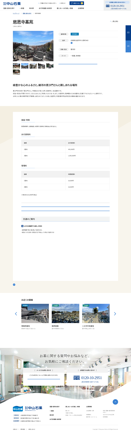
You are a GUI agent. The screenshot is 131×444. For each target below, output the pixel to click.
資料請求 (22, 439)
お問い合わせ (65, 219)
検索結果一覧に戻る (23, 295)
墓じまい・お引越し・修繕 (65, 8)
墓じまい (68, 421)
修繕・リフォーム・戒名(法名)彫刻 (74, 425)
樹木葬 (31, 8)
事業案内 (88, 425)
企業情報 (81, 8)
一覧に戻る (115, 21)
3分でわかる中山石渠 (108, 425)
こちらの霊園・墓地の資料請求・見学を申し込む (78, 65)
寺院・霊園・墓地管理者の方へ (109, 421)
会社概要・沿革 (90, 421)
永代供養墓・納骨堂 (45, 8)
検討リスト (110, 25)
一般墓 (22, 8)
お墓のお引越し (69, 423)
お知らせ (15, 439)
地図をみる (76, 43)
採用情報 (105, 427)
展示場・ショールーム (91, 427)
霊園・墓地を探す (9, 8)
